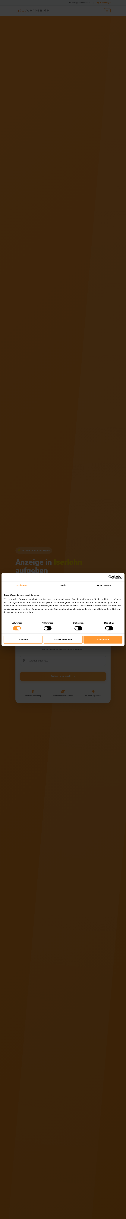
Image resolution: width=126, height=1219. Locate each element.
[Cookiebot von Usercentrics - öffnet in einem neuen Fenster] (110, 577)
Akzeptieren (103, 639)
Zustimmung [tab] (22, 585)
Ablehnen (23, 639)
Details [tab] (63, 585)
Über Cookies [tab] (104, 585)
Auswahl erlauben (63, 639)
